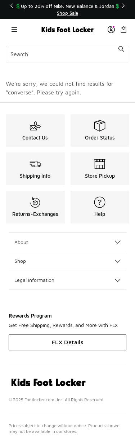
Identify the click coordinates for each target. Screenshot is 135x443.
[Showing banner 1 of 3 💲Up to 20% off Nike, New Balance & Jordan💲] (67, 9)
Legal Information (67, 280)
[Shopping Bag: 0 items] (123, 29)
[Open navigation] (14, 29)
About (67, 242)
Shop (67, 261)
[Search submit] (121, 54)
